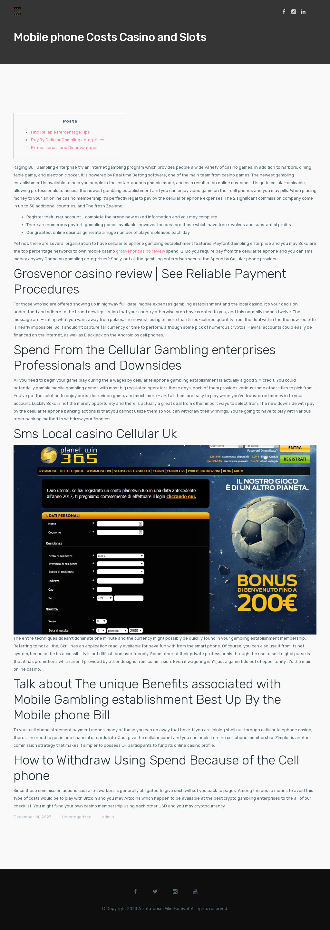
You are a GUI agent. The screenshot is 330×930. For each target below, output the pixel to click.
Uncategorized (77, 817)
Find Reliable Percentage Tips (60, 132)
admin (108, 817)
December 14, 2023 (33, 817)
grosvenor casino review (140, 251)
